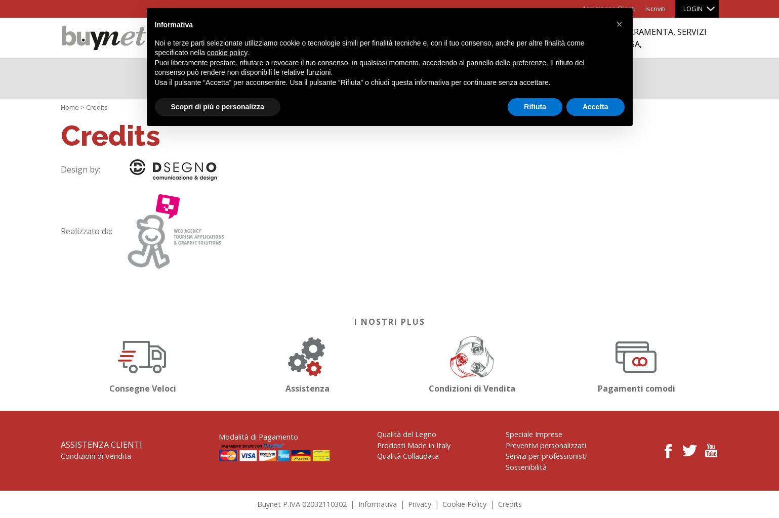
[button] (619, 24)
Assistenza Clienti (101, 444)
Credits (510, 504)
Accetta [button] (595, 107)
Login (693, 8)
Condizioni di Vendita (471, 363)
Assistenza (307, 363)
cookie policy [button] (227, 53)
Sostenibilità (526, 467)
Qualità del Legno (406, 434)
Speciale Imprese (534, 434)
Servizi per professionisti (546, 456)
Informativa (377, 504)
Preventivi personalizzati (546, 445)
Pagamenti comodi (636, 363)
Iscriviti (655, 8)
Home (70, 107)
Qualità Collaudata (408, 456)
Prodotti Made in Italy (413, 445)
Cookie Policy (464, 504)
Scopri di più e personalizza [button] (217, 107)
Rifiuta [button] (535, 107)
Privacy (419, 504)
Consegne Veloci (142, 363)
